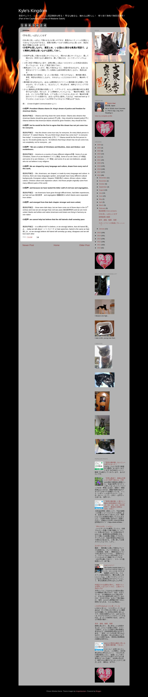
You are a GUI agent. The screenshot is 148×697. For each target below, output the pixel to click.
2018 (99, 169)
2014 (99, 235)
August (101, 190)
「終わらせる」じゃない (104, 526)
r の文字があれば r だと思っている (107, 606)
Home (56, 245)
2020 (99, 163)
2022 (99, 157)
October (102, 184)
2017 (99, 172)
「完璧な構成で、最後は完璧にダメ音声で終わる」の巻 (114, 479)
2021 (99, 160)
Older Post (84, 245)
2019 (99, 166)
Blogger (98, 691)
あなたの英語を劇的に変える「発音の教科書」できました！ (114, 645)
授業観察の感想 (104, 217)
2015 (99, 232)
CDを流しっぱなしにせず (108, 214)
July (100, 193)
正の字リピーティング (103, 546)
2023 (99, 154)
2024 (99, 151)
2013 (99, 239)
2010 (99, 248)
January (102, 229)
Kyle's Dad (112, 103)
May (100, 199)
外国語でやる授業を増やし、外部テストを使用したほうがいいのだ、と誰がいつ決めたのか (109, 586)
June (101, 196)
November (103, 181)
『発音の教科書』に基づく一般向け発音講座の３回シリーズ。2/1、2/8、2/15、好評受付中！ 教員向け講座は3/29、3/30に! (114, 505)
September (103, 187)
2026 (99, 145)
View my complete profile (103, 116)
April (101, 202)
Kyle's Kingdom (32, 10)
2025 (99, 148)
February (102, 208)
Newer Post (28, 245)
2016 (99, 175)
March (101, 205)
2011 (99, 245)
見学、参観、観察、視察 (108, 220)
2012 (99, 242)
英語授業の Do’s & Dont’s (108, 211)
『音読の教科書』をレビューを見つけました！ (114, 463)
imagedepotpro (81, 691)
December (103, 178)
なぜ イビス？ (109, 565)
